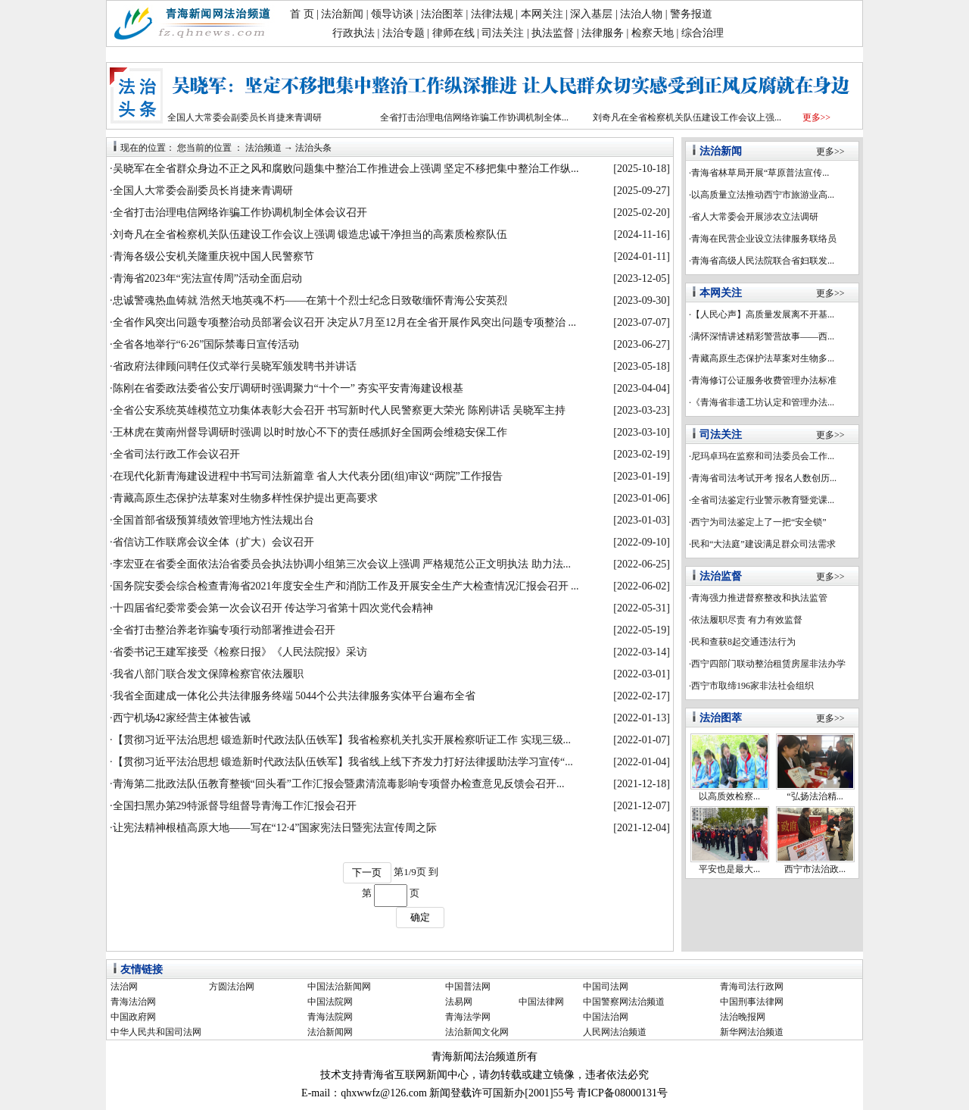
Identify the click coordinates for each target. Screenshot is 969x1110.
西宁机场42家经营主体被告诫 (182, 718)
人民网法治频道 (615, 1032)
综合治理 (702, 33)
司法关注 (502, 33)
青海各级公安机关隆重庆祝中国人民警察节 (213, 256)
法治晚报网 (742, 1017)
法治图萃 (442, 14)
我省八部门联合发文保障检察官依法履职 (208, 674)
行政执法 (353, 33)
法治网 (124, 986)
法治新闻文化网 (477, 1032)
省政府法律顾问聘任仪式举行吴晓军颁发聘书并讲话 (235, 366)
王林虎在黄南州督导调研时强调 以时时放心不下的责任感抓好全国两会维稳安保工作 (310, 432)
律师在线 (453, 33)
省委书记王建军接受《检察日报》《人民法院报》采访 (240, 652)
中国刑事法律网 (752, 1001)
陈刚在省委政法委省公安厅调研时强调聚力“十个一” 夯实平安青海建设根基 (288, 388)
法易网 (458, 1001)
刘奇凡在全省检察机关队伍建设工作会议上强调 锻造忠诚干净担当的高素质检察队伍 (310, 234)
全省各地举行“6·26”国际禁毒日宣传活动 (206, 344)
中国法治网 (605, 1017)
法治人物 (641, 14)
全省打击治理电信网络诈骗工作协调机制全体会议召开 (240, 212)
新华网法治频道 (752, 1032)
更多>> (816, 117)
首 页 (302, 14)
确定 (420, 917)
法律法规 (492, 14)
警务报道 (691, 14)
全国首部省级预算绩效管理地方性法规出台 (213, 520)
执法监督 (552, 33)
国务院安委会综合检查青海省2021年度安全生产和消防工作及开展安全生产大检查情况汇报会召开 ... (346, 586)
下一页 (367, 872)
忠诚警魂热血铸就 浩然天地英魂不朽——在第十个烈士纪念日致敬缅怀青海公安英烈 (310, 300)
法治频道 (263, 147)
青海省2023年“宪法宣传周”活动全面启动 (207, 278)
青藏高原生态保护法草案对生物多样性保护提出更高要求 (245, 498)
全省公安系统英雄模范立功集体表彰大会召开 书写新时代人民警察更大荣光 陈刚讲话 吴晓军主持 (339, 410)
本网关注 (542, 14)
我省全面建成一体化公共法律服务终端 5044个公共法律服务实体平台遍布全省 (294, 696)
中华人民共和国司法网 (156, 1032)
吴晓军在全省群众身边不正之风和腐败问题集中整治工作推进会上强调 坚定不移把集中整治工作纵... (346, 168)
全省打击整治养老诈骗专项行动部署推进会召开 (224, 630)
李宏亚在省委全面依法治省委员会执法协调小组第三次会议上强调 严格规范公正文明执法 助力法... (342, 564)
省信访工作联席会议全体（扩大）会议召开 (213, 542)
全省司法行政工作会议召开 (176, 454)
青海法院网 (330, 1017)
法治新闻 (342, 14)
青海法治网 (133, 1001)
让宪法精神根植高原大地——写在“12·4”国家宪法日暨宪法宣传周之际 (275, 827)
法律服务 (602, 33)
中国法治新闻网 (339, 986)
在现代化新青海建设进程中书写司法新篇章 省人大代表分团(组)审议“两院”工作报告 (308, 476)
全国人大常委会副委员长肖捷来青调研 (244, 117)
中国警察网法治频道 (624, 1001)
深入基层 (591, 14)
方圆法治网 (231, 986)
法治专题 (403, 33)
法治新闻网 (330, 1032)
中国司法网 (605, 986)
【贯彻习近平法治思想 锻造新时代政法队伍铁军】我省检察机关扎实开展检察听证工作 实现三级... (342, 740)
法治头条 (313, 147)
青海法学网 (468, 1017)
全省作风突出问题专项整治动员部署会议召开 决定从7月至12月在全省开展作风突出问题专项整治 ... (345, 322)
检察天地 (652, 33)
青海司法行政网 (752, 986)
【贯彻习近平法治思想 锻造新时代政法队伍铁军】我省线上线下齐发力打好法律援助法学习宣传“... (343, 762)
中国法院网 (330, 1001)
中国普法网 (468, 986)
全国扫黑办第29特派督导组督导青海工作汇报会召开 (235, 805)
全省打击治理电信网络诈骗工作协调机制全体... (474, 117)
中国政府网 (133, 1017)
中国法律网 (541, 1001)
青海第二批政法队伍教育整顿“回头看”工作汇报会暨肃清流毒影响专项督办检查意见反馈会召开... (339, 784)
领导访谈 (392, 14)
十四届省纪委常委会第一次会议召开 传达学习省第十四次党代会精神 (273, 608)
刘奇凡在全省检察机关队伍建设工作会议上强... (687, 117)
